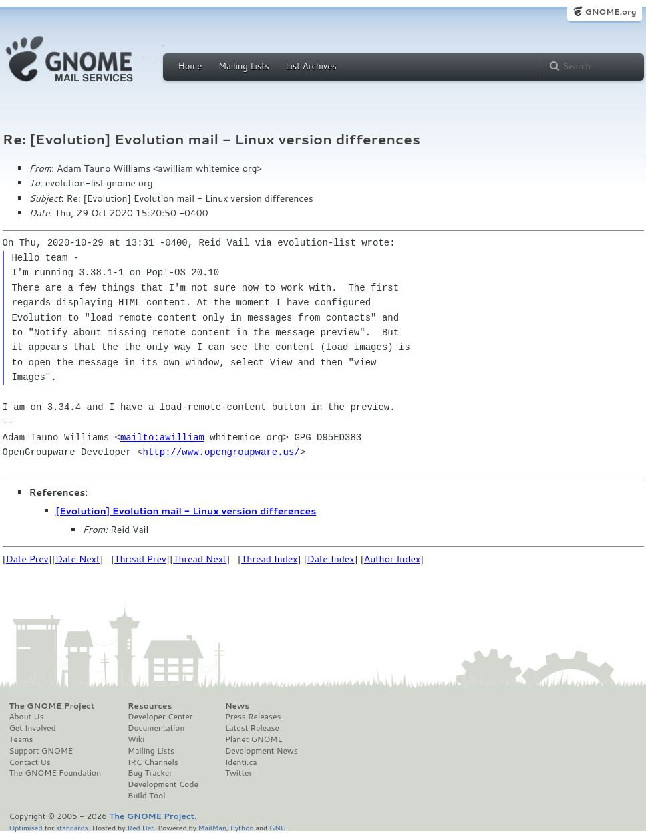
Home (190, 66)
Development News (261, 750)
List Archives (310, 66)
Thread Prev (140, 559)
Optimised (26, 827)
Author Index (392, 559)
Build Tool (146, 795)
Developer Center (160, 716)
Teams (21, 739)
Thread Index (269, 559)
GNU (277, 827)
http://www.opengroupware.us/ (221, 452)
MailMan (212, 827)
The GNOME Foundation (55, 773)
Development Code (163, 784)
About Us (26, 716)
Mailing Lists (243, 66)
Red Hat (140, 827)
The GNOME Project (52, 706)
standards (72, 827)
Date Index (331, 559)
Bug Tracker (150, 773)
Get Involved (32, 728)
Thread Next (199, 559)
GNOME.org (610, 11)
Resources (150, 706)
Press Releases (253, 716)
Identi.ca (241, 762)
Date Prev (27, 559)
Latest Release (252, 728)
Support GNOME (41, 750)
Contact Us (30, 762)
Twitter (238, 773)
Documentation (156, 728)
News (237, 706)
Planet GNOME (254, 739)
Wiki (136, 739)
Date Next (77, 559)
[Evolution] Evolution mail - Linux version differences (186, 511)
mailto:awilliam (162, 437)
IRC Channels (153, 762)
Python (242, 827)
